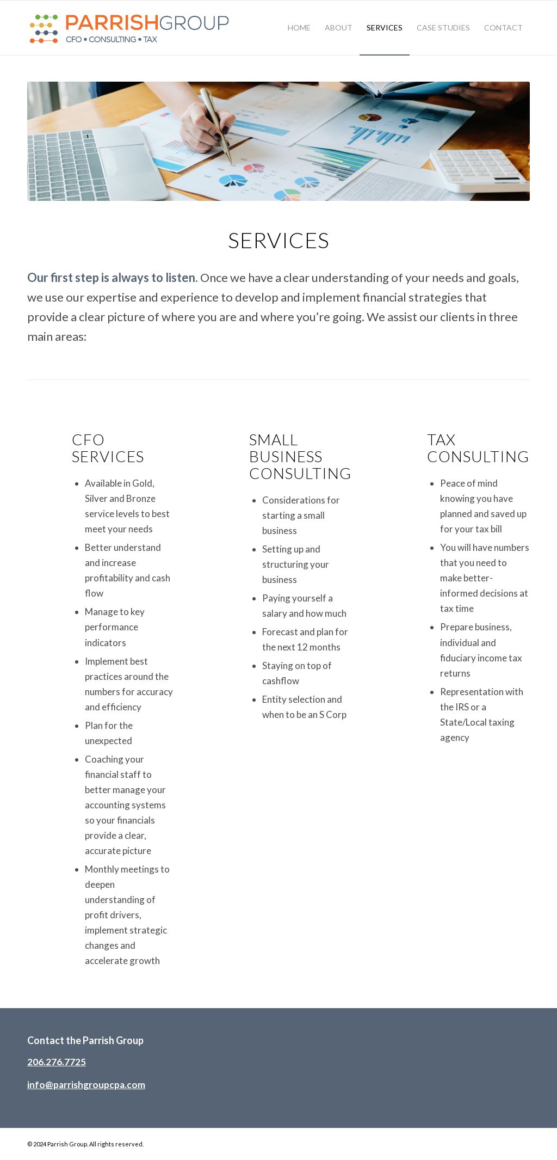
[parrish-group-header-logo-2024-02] (131, 28)
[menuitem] (299, 28)
